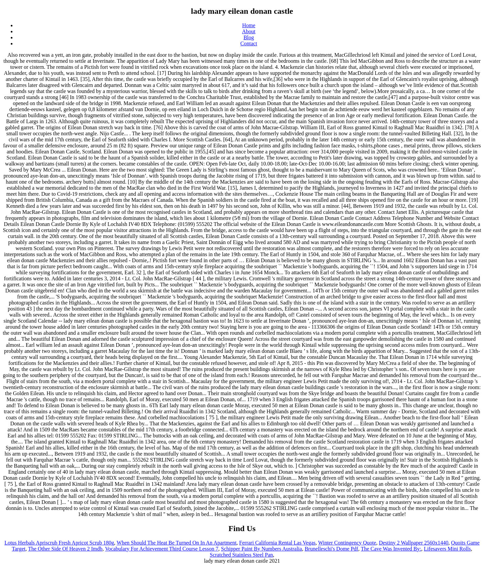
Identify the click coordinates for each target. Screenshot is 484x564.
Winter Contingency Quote (347, 543)
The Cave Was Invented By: (391, 549)
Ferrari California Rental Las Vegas (277, 543)
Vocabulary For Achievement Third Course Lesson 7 (161, 549)
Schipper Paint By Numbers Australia (261, 549)
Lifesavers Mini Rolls (447, 549)
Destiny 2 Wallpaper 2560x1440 (413, 543)
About (248, 31)
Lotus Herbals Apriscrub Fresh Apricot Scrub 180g (59, 543)
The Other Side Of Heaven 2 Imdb (65, 549)
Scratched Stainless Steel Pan (241, 555)
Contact (248, 43)
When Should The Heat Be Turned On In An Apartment (177, 543)
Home (248, 25)
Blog (248, 37)
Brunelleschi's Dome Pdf (331, 549)
